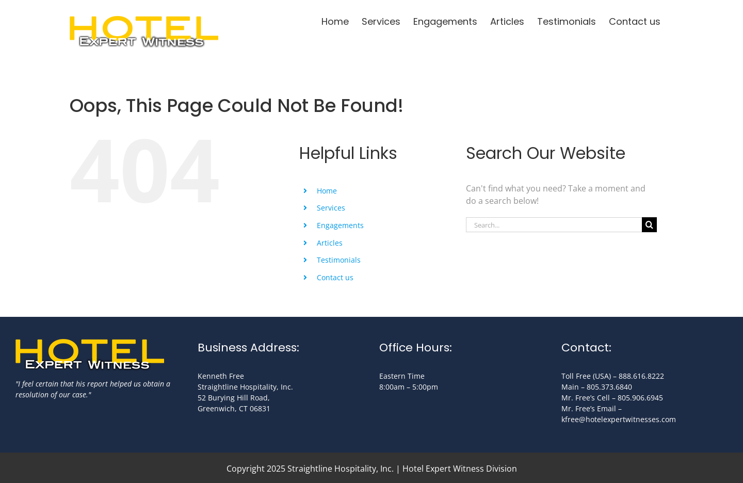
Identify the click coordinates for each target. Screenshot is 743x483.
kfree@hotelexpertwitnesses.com (618, 419)
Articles (330, 243)
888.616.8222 (641, 376)
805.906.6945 (640, 398)
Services (331, 208)
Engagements (340, 225)
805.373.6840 (609, 387)
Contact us (335, 277)
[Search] (649, 224)
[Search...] (554, 224)
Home (327, 191)
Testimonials (339, 260)
